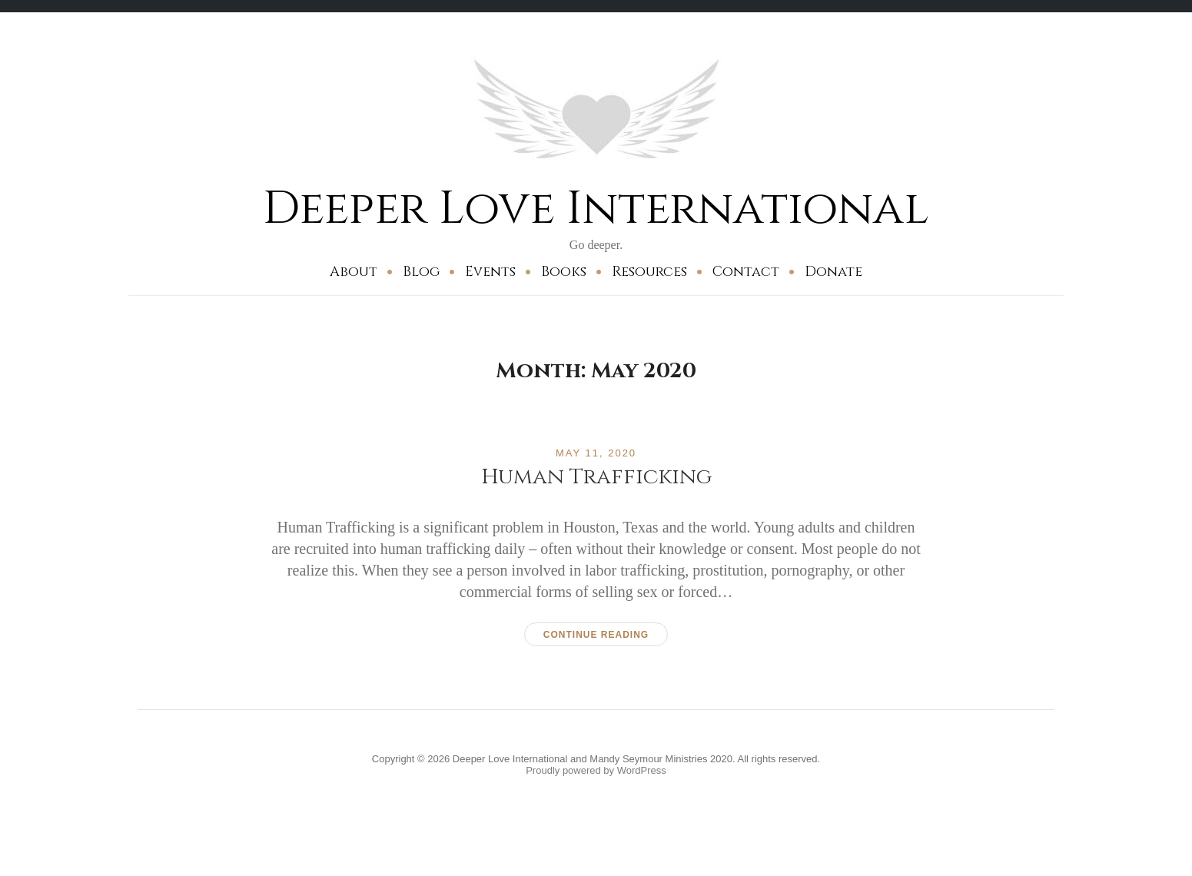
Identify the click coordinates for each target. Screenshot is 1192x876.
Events (490, 271)
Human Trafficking (596, 477)
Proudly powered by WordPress (596, 770)
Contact (745, 271)
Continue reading (596, 634)
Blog (421, 271)
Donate (833, 271)
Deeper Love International (596, 209)
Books (563, 271)
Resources (649, 271)
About (353, 271)
